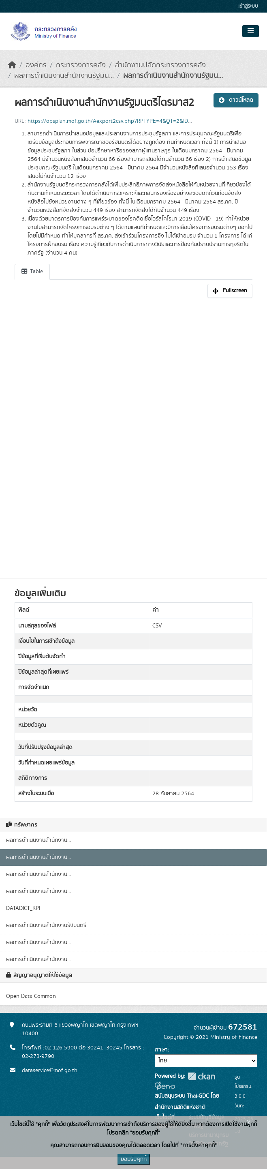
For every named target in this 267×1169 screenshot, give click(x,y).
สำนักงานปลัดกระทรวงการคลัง (160, 65)
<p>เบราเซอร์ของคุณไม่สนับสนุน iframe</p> (133, 433)
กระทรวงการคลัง (81, 65)
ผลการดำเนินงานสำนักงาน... (38, 840)
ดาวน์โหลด (236, 100)
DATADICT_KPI (23, 908)
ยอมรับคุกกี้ (134, 1159)
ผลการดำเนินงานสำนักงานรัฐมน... (64, 76)
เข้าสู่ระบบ (248, 6)
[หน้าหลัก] (12, 65)
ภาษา (161, 1050)
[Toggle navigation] (250, 31)
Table (32, 272)
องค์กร (36, 65)
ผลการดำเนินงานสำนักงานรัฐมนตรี (46, 925)
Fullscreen (230, 291)
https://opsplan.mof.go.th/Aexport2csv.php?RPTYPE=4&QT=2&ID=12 (113, 121)
